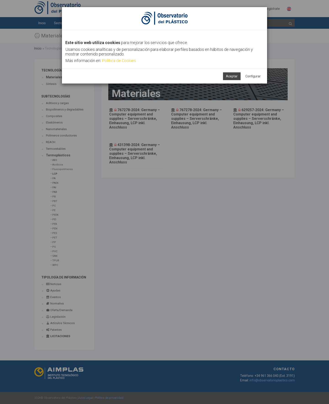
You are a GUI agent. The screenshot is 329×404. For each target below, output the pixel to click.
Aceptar (232, 76)
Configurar (253, 76)
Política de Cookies (119, 60)
